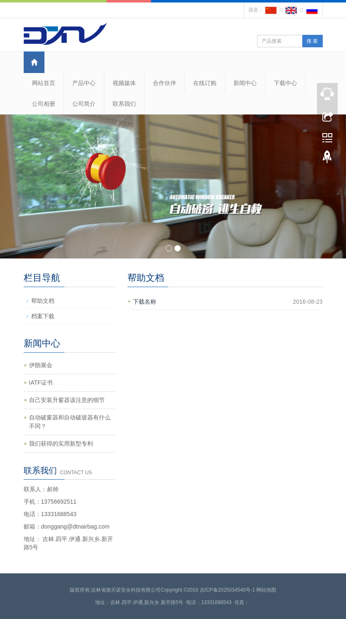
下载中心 (285, 83)
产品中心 (84, 83)
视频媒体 (124, 83)
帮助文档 (42, 300)
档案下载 (42, 316)
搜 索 (312, 41)
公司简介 (84, 103)
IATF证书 (41, 382)
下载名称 (144, 301)
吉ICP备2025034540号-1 (227, 590)
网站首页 (43, 83)
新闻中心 (245, 83)
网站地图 (266, 590)
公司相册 (43, 103)
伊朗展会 (40, 365)
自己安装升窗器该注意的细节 (67, 400)
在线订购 (204, 83)
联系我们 (124, 103)
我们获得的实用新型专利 (61, 443)
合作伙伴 (164, 83)
